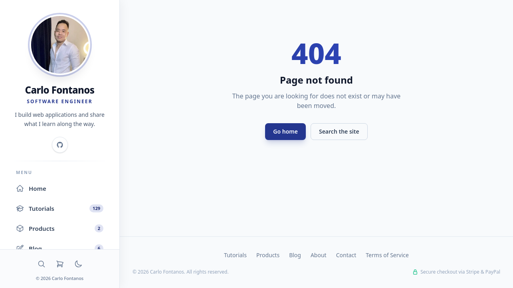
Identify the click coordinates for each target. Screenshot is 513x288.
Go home (285, 131)
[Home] (60, 45)
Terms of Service (387, 255)
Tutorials (235, 255)
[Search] (42, 264)
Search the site (339, 131)
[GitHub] (60, 145)
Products (267, 255)
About (319, 255)
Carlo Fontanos (60, 89)
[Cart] (60, 264)
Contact (346, 255)
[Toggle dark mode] (78, 264)
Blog (295, 255)
